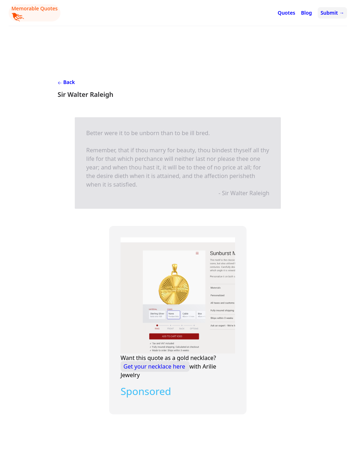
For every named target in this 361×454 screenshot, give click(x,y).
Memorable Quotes (34, 13)
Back (66, 82)
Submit (332, 12)
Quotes (286, 12)
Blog (306, 12)
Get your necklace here (155, 366)
